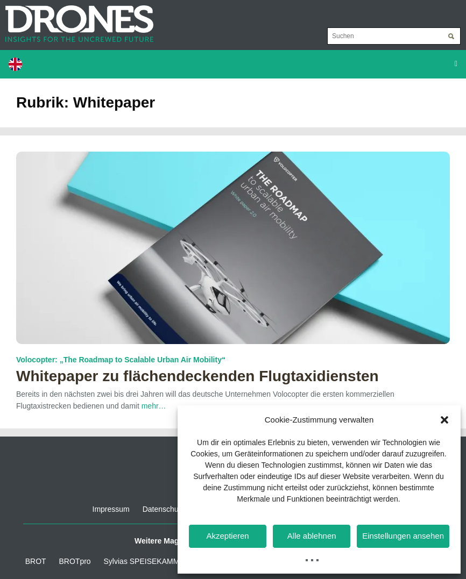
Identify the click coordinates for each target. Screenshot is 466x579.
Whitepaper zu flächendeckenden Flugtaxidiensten (197, 376)
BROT (35, 561)
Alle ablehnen (311, 535)
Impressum (111, 509)
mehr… (154, 406)
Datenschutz (164, 509)
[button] (444, 419)
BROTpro (75, 561)
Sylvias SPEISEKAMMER (147, 561)
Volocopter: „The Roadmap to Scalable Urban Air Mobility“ (120, 359)
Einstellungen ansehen (403, 535)
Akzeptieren (227, 535)
